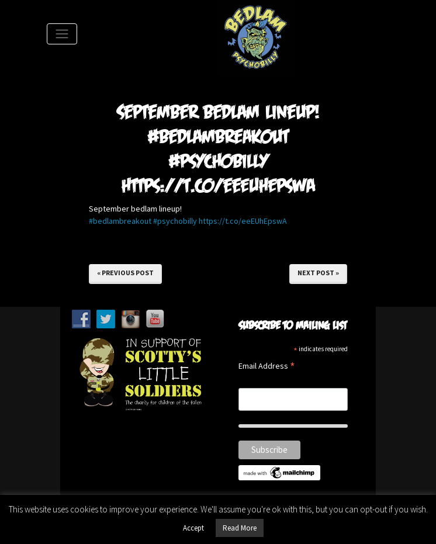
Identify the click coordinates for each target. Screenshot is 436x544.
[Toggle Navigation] (62, 33)
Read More (240, 528)
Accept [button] (193, 528)
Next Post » (318, 272)
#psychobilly (175, 221)
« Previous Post (125, 272)
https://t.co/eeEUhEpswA (243, 221)
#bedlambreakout (120, 221)
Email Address (266, 366)
